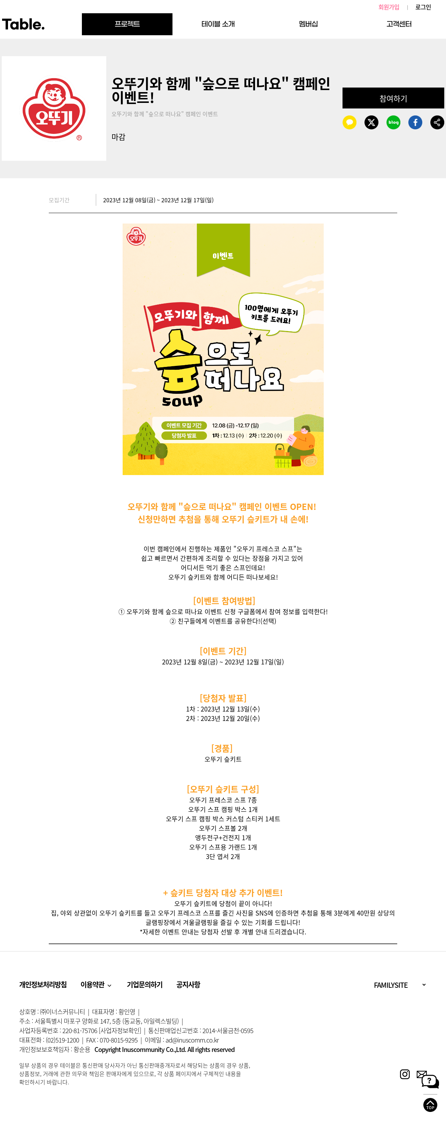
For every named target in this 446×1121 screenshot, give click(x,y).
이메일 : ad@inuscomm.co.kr (181, 1040)
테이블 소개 (217, 24)
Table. (23, 24)
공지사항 (188, 984)
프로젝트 (127, 24)
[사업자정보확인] (120, 1030)
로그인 (423, 6)
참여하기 (393, 98)
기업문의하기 (144, 984)
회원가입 (388, 6)
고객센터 (399, 24)
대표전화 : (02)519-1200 (49, 1040)
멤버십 (308, 24)
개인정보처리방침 (43, 984)
